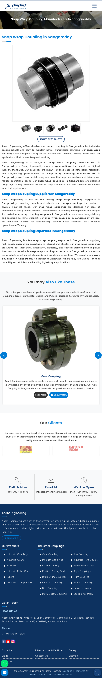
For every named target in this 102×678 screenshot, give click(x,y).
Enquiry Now (59, 395)
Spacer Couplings (81, 582)
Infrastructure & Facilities (49, 650)
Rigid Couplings (80, 571)
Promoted (80, 671)
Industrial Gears (13, 560)
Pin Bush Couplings (51, 560)
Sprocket (10, 565)
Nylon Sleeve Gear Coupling (85, 565)
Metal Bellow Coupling (53, 594)
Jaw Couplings (80, 554)
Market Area (8, 661)
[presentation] (3, 355)
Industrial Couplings (15, 554)
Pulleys (8, 577)
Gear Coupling (48, 554)
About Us (7, 650)
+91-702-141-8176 (18, 492)
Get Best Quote (51, 139)
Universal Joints (80, 588)
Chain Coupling (49, 565)
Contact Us (41, 655)
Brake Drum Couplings (53, 577)
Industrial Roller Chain (16, 571)
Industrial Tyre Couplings (85, 560)
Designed (67, 671)
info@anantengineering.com (52, 492)
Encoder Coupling (50, 582)
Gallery (73, 650)
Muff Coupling (79, 577)
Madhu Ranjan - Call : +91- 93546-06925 (51, 674)
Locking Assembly (81, 594)
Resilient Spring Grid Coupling (53, 571)
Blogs (5, 655)
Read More (40, 395)
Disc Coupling (48, 588)
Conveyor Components (17, 582)
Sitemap (73, 655)
